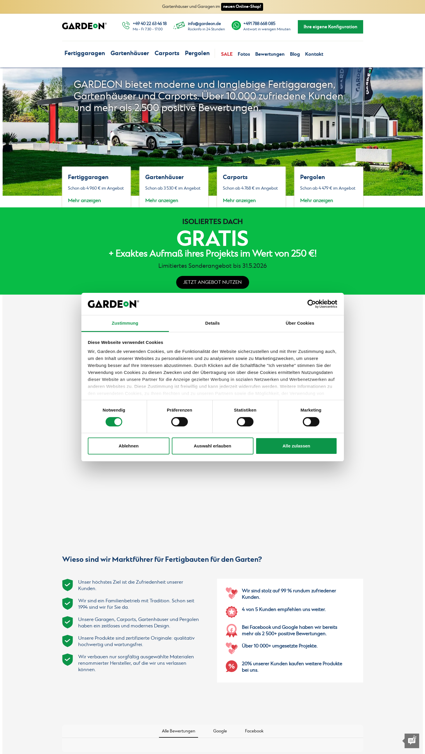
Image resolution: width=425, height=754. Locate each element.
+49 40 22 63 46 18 (150, 24)
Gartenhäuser (130, 53)
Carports (167, 53)
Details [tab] (212, 323)
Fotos (244, 54)
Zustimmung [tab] (125, 323)
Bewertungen (270, 54)
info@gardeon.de (204, 24)
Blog (295, 54)
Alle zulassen (296, 445)
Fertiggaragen (84, 53)
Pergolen (197, 53)
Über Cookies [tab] (300, 323)
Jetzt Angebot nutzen (212, 282)
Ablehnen (129, 445)
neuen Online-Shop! (242, 6)
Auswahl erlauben (212, 445)
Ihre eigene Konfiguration (330, 27)
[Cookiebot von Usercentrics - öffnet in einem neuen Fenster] (311, 304)
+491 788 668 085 (259, 24)
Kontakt (314, 54)
